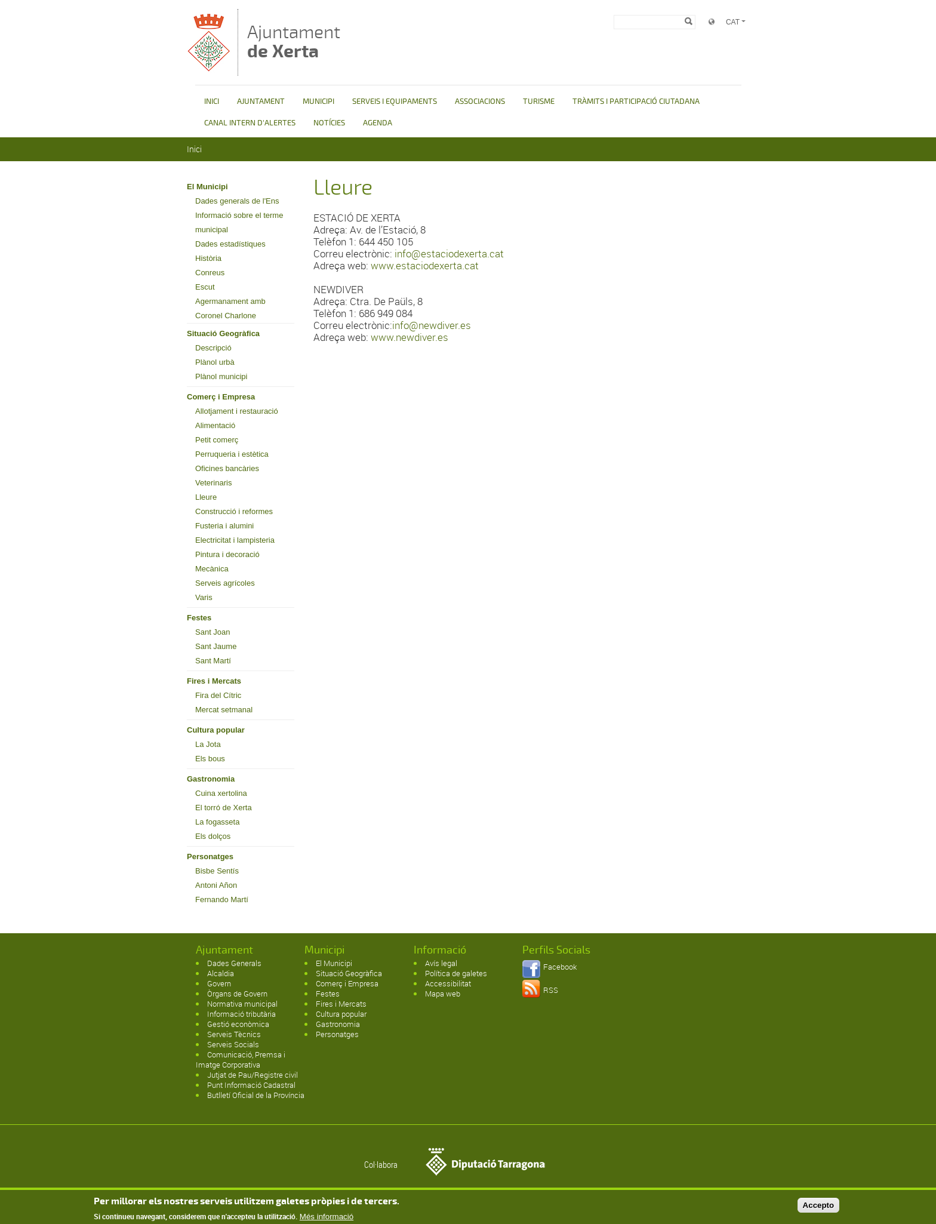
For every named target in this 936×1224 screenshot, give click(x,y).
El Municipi (207, 186)
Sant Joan (212, 632)
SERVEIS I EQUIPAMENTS (394, 101)
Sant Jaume (215, 646)
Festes (199, 617)
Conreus (209, 272)
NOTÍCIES (329, 123)
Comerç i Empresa (221, 396)
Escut (205, 286)
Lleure (206, 497)
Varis (204, 597)
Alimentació (215, 425)
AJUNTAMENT (261, 101)
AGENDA (377, 123)
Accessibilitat (448, 983)
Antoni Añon (216, 885)
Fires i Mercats (214, 680)
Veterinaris (213, 482)
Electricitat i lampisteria (235, 540)
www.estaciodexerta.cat (425, 265)
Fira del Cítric (218, 695)
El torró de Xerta (223, 807)
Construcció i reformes (234, 511)
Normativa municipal (242, 1003)
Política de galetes (456, 973)
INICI (211, 101)
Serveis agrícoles (225, 583)
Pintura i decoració (227, 554)
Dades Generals (234, 963)
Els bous (210, 758)
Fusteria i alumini (224, 525)
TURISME (539, 101)
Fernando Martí (221, 899)
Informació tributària (241, 1013)
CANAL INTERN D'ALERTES (249, 123)
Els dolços (212, 836)
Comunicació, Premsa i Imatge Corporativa (240, 1059)
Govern (219, 983)
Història (208, 258)
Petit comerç (216, 439)
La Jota (208, 744)
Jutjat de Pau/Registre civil (252, 1074)
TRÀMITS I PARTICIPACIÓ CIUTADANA (636, 101)
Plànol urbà (215, 362)
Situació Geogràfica (223, 333)
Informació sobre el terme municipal (239, 222)
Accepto (819, 1208)
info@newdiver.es (431, 325)
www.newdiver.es (409, 337)
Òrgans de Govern (237, 993)
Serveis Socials (233, 1044)
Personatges (210, 856)
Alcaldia (220, 973)
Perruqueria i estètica (232, 454)
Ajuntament (293, 41)
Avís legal (441, 963)
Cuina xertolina (221, 793)
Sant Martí (213, 660)
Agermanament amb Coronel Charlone (230, 308)
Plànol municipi (221, 376)
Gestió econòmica (238, 1024)
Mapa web (442, 993)
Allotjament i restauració (236, 411)
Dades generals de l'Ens (237, 200)
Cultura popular (216, 729)
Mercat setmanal (224, 709)
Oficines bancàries (227, 468)
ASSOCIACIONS (480, 101)
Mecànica (212, 568)
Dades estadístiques (230, 243)
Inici (194, 149)
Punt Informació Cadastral (251, 1085)
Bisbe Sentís (217, 870)
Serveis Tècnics (234, 1034)
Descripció (213, 347)
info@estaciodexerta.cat (449, 253)
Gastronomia (211, 778)
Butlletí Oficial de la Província (255, 1095)
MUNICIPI (318, 101)
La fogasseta (217, 821)
